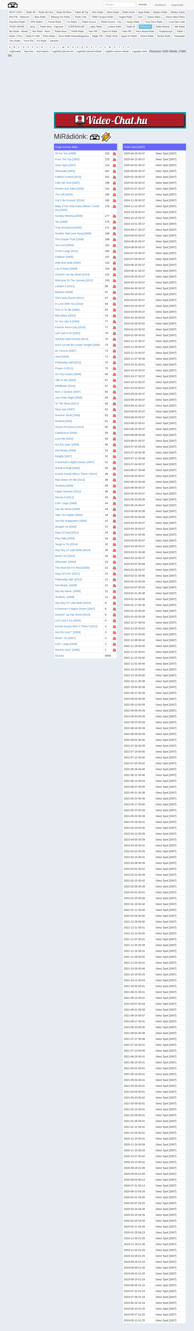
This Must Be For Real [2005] (72, 567)
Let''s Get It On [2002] (68, 620)
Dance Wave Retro (175, 17)
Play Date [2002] (65, 538)
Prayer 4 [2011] (64, 368)
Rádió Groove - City (111, 22)
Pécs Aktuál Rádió (145, 31)
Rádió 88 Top (81, 12)
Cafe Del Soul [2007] (67, 182)
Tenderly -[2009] (64, 597)
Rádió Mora (61, 31)
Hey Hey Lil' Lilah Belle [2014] (72, 550)
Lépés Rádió (95, 26)
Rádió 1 (181, 31)
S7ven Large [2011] (66, 251)
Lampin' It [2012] (65, 286)
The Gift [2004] (64, 194)
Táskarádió (179, 36)
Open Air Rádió (109, 31)
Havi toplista (42, 51)
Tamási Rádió (164, 36)
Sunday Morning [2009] (69, 215)
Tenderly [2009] (64, 485)
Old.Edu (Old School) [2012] (71, 339)
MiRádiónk (145, 26)
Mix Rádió (180, 26)
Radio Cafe (81, 17)
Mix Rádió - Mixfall (18, 31)
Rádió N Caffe (33, 36)
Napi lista (28, 51)
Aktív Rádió (97, 12)
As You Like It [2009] (67, 321)
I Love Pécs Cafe (176, 22)
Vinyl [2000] (62, 356)
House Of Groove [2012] (69, 426)
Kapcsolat (177, 4)
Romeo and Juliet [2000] (69, 188)
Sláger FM (97, 36)
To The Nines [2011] (67, 403)
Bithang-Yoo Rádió (60, 17)
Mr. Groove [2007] (65, 350)
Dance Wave (154, 17)
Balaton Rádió (160, 12)
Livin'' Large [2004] (66, 643)
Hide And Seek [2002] (68, 262)
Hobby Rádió (132, 22)
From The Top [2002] (67, 159)
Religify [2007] (63, 456)
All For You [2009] (65, 153)
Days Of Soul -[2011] (67, 573)
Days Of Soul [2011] (67, 532)
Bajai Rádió (144, 12)
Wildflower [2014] (65, 385)
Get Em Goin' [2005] (67, 444)
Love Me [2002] (64, 438)
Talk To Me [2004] (65, 380)
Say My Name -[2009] (68, 591)
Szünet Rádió (147, 36)
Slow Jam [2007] (65, 409)
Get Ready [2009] (65, 450)
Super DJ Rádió (129, 36)
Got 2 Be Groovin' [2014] (69, 200)
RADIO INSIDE (16, 26)
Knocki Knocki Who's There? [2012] (76, 473)
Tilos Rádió (14, 41)
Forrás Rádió (54, 22)
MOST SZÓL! (16, 12)
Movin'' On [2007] (65, 638)
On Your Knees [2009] (68, 374)
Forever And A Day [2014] (70, 327)
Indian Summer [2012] (68, 491)
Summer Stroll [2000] (67, 415)
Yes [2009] (61, 221)
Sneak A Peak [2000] (67, 468)
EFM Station (37, 22)
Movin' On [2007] (65, 555)
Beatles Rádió (178, 12)
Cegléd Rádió (125, 17)
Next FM (93, 31)
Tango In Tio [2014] (66, 544)
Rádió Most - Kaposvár (51, 26)
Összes (59, 655)
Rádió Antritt (128, 12)
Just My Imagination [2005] (71, 520)
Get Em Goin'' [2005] (67, 649)
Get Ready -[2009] (66, 585)
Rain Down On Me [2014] (70, 479)
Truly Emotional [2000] (68, 227)
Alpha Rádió (113, 12)
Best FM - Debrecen (19, 17)
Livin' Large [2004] (66, 503)
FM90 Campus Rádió (102, 17)
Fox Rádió (71, 22)
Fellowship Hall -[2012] (68, 579)
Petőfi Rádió (77, 31)
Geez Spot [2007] (65, 165)
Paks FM (126, 31)
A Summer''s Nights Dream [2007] (75, 608)
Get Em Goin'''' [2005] (68, 632)
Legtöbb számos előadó (117, 51)
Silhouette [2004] (65, 171)
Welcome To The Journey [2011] (74, 280)
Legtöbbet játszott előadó (89, 51)
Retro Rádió (49, 36)
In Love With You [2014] (69, 303)
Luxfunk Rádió (114, 26)
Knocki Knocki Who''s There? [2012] (76, 626)
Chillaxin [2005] (64, 256)
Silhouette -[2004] (65, 561)
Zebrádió (54, 41)
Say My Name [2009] (67, 509)
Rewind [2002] (63, 421)
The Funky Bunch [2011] (69, 297)
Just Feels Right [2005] (68, 397)
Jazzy (32, 26)
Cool (140, 17)
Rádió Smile (112, 36)
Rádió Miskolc (163, 26)
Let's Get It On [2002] (67, 333)
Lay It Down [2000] (66, 268)
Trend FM (28, 41)
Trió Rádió (41, 41)
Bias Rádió (40, 17)
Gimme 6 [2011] (64, 497)
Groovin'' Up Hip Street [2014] (72, 614)
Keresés (142, 4)
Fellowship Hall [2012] (68, 362)
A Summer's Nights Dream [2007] (74, 462)
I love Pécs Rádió (153, 22)
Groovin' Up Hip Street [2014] (72, 274)
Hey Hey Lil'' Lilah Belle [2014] (73, 602)
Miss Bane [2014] (65, 315)
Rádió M (131, 26)
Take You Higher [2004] (69, 514)
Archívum (160, 4)
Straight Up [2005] (66, 526)
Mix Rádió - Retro (41, 31)
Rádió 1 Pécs (16, 36)
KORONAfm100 (76, 26)
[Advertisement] (120, 85)
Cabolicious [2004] (66, 432)
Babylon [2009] (64, 292)
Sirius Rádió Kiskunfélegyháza (73, 36)
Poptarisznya (165, 31)
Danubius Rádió (17, 22)
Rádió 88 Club (46, 12)
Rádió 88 (30, 12)
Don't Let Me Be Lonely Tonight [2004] (77, 344)
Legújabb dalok (139, 51)
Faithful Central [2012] (68, 176)
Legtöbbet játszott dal (62, 51)
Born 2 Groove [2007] (68, 391)
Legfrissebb (15, 51)
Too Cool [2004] (64, 245)
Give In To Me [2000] (67, 309)
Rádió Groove (89, 22)
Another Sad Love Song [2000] (73, 233)
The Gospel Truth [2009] (69, 239)
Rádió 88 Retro (64, 12)
